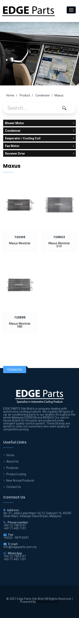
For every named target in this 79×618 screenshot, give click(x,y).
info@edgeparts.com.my (20, 547)
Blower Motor (39, 123)
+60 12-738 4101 (15, 556)
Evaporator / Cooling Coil (39, 138)
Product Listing (16, 474)
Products (12, 468)
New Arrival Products (20, 480)
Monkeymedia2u (48, 601)
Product (25, 95)
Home (10, 95)
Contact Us (13, 487)
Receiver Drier (39, 153)
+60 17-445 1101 (15, 559)
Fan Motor (39, 146)
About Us (12, 461)
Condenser (42, 95)
